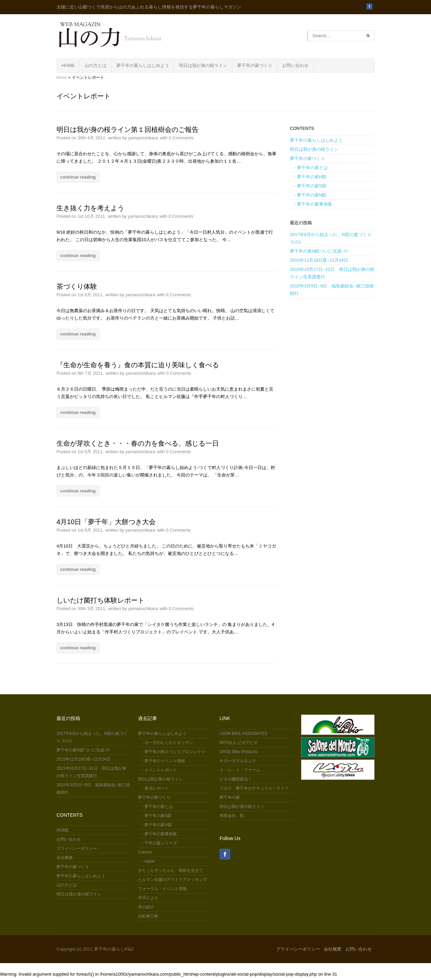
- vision (146, 861)
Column (145, 852)
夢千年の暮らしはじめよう (142, 65)
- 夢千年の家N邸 (308, 194)
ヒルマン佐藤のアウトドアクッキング (172, 879)
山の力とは (96, 65)
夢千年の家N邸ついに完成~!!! (319, 251)
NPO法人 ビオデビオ (239, 742)
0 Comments (181, 137)
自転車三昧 (148, 916)
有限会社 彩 (232, 815)
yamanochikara (143, 137)
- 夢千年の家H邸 (308, 176)
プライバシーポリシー (76, 848)
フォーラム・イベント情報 (162, 888)
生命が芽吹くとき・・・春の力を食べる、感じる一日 (137, 443)
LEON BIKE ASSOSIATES (243, 733)
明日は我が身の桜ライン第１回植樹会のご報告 (127, 129)
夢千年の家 (230, 797)
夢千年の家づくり (254, 65)
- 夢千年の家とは (309, 167)
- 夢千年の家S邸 (308, 185)
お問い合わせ (295, 65)
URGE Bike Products (238, 751)
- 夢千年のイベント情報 (161, 761)
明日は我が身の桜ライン (203, 65)
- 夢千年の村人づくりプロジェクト (171, 751)
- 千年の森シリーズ (157, 843)
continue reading (78, 177)
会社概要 (64, 857)
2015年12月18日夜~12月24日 (319, 260)
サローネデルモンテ (238, 761)
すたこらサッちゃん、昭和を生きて (170, 870)
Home (61, 77)
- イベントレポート (157, 770)
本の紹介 (146, 907)
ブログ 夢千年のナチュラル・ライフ (254, 788)
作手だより (148, 897)
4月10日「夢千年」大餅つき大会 (106, 522)
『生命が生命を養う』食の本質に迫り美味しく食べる (137, 365)
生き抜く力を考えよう (90, 208)
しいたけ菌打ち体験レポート (100, 600)
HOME (68, 65)
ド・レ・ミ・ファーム (240, 770)
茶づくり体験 (76, 286)
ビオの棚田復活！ (236, 779)
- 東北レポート (153, 788)
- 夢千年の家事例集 (311, 204)
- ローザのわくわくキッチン (165, 742)
